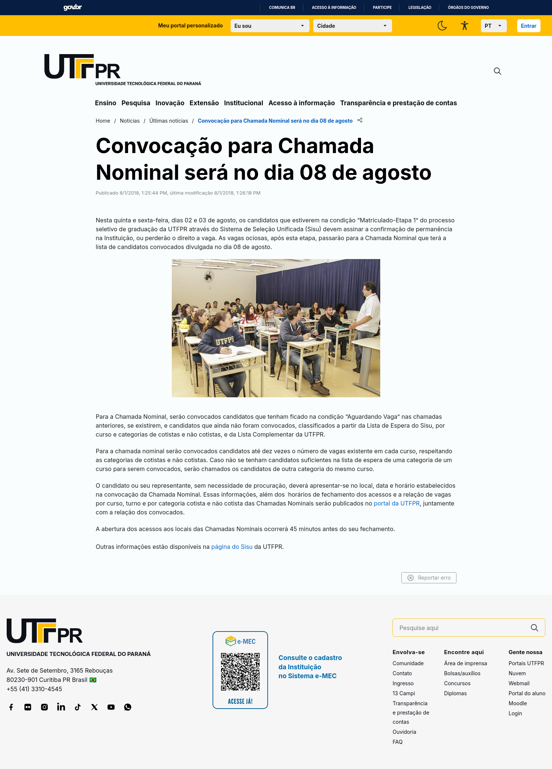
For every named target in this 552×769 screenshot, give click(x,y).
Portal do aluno (527, 693)
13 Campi (403, 693)
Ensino (106, 103)
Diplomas (455, 693)
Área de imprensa (465, 663)
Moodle (518, 703)
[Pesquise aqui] (462, 628)
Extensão (204, 103)
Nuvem (517, 673)
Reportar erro (429, 577)
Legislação (419, 8)
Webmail (519, 683)
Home (103, 120)
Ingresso (403, 683)
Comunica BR (282, 8)
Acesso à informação (334, 8)
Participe (382, 8)
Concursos (457, 683)
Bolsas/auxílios (462, 673)
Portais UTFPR (526, 663)
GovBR (72, 7)
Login (515, 713)
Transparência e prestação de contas (398, 103)
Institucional (243, 103)
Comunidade (408, 663)
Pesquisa (135, 103)
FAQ (397, 742)
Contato (402, 673)
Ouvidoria (404, 732)
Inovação (169, 103)
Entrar (528, 26)
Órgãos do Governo (468, 8)
